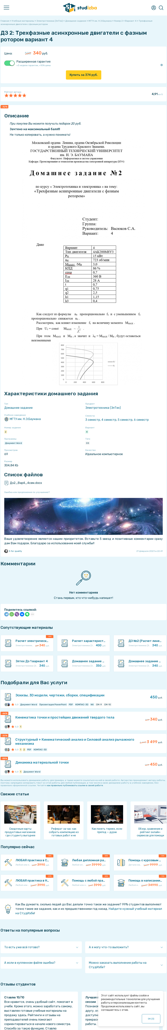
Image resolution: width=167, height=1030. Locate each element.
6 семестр (141, 419)
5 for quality (13, 551)
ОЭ (87, 443)
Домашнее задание (18, 407)
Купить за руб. (84, 75)
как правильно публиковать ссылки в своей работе (75, 785)
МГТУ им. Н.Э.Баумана (22, 419)
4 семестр (108, 419)
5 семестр (125, 419)
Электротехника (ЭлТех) (103, 407)
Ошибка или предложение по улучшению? (27, 492)
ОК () (151, 1018)
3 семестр (92, 419)
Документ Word (13, 443)
